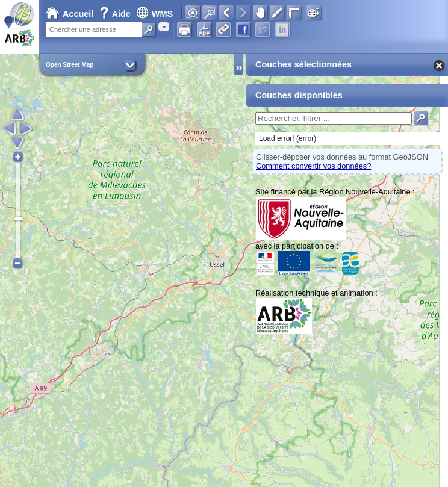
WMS (154, 14)
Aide (116, 14)
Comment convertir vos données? (313, 165)
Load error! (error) (287, 138)
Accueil (69, 14)
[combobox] (164, 27)
